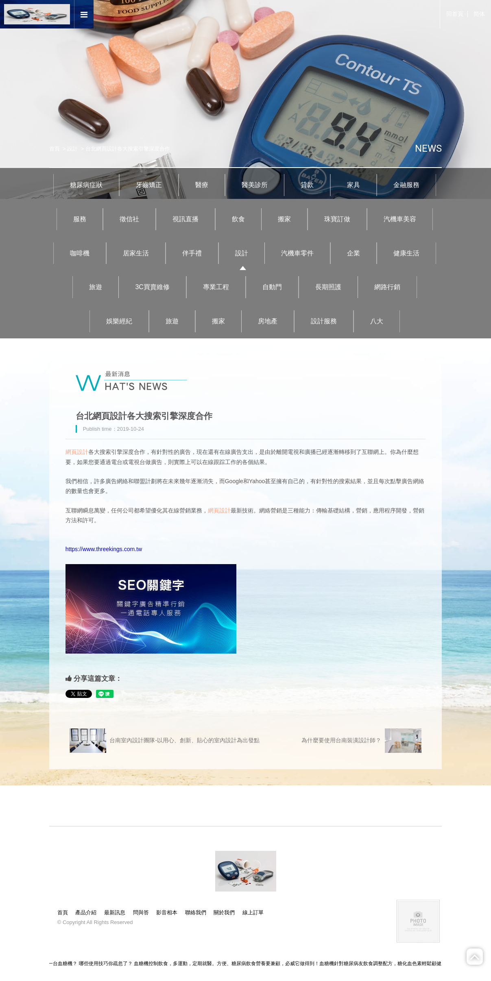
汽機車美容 (400, 219)
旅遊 (95, 286)
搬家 (284, 219)
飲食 (238, 219)
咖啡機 (79, 253)
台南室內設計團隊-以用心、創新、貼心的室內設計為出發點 (165, 740)
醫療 (201, 184)
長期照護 (328, 286)
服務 (79, 219)
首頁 (54, 149)
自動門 (272, 286)
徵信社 (129, 219)
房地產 (267, 321)
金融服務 (406, 184)
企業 (353, 253)
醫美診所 (255, 184)
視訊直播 (185, 219)
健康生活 (406, 253)
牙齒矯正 (149, 184)
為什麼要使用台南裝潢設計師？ (361, 740)
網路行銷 (387, 286)
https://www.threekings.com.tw (103, 549)
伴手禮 (192, 253)
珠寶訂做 (337, 219)
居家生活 (136, 253)
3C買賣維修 (152, 286)
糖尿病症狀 (86, 184)
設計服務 (324, 321)
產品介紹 (85, 912)
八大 (376, 321)
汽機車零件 (297, 253)
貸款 (307, 184)
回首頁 (454, 14)
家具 (353, 184)
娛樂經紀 (119, 321)
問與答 (141, 912)
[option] (245, 99)
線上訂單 (253, 912)
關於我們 (224, 912)
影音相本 (166, 912)
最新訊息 (114, 912)
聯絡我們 (195, 912)
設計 (72, 149)
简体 (479, 14)
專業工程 (216, 286)
